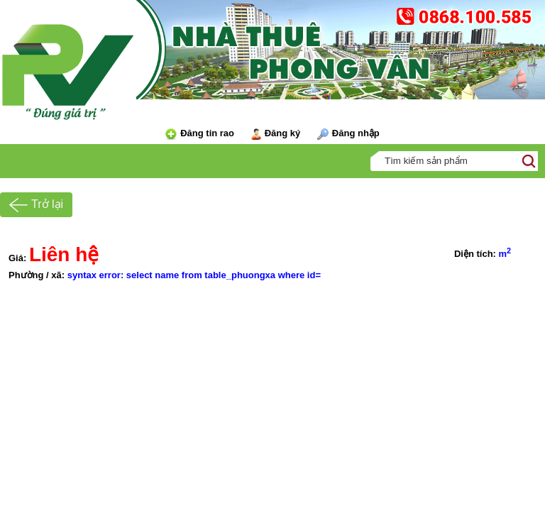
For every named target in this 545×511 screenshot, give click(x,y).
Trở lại (36, 205)
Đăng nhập (348, 134)
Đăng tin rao (199, 134)
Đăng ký (276, 134)
